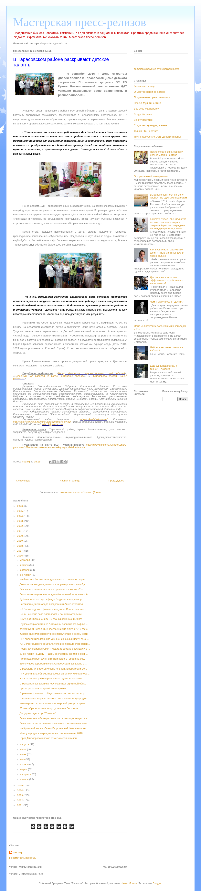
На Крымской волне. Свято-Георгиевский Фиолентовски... (53, 728)
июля (23, 749)
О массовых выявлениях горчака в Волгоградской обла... (53, 683)
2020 (20, 535)
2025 (20, 510)
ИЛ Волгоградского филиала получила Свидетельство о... (53, 609)
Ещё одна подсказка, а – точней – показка (164, 367)
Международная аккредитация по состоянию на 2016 (50, 733)
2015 (20, 785)
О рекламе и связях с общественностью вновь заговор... (53, 693)
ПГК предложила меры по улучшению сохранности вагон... (54, 638)
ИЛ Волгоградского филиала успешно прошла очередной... (54, 643)
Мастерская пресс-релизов (79, 22)
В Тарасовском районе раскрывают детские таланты (50, 678)
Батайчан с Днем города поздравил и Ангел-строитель (51, 604)
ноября (24, 565)
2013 (20, 795)
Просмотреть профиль (22, 857)
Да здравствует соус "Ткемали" (37, 713)
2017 (20, 550)
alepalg (17, 852)
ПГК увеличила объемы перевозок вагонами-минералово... (54, 673)
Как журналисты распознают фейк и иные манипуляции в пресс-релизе (167, 252)
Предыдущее (116, 480)
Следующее (23, 480)
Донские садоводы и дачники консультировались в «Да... (53, 584)
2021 (20, 530)
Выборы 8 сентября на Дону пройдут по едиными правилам (168, 196)
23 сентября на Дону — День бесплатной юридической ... (53, 653)
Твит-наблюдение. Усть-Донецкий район (158, 136)
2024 (20, 516)
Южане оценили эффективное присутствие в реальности (53, 633)
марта (24, 769)
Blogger (157, 883)
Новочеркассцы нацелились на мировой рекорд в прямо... (53, 703)
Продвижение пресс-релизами (152, 97)
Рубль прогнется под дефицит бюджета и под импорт (51, 599)
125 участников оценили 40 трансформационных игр (50, 618)
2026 (20, 506)
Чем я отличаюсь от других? (167, 301)
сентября (26, 574)
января (24, 779)
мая (23, 759)
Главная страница (69, 480)
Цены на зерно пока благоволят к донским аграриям (50, 614)
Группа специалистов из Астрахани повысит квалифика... (53, 624)
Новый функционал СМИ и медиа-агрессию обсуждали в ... (54, 648)
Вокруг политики (143, 119)
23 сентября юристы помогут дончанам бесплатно (49, 708)
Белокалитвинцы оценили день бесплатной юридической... (54, 594)
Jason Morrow (129, 883)
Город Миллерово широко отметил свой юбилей (91, 373)
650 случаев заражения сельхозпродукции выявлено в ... (53, 663)
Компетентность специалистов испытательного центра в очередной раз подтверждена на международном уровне (168, 224)
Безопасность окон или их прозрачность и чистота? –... (52, 589)
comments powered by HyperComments (156, 68)
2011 (20, 805)
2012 (20, 800)
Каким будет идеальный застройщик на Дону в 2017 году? (53, 628)
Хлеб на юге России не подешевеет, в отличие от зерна (52, 579)
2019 (20, 540)
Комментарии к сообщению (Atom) (80, 492)
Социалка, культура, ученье (150, 125)
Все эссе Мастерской (146, 108)
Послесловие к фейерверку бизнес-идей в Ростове (166, 153)
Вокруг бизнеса (143, 114)
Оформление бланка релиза (151, 176)
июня (23, 754)
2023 (20, 520)
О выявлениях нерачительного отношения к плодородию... (54, 698)
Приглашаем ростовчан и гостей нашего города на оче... (52, 658)
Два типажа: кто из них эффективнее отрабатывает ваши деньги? (166, 280)
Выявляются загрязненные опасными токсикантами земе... (54, 723)
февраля (26, 774)
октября (25, 569)
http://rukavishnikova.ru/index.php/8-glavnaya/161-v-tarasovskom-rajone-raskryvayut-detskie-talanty (70, 446)
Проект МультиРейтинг (147, 103)
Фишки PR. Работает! (146, 131)
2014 (20, 790)
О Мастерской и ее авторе (149, 91)
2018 (20, 545)
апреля (24, 764)
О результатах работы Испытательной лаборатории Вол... (53, 668)
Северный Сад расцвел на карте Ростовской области (49, 375)
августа (25, 744)
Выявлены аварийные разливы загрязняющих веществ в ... (54, 718)
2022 (20, 525)
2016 (20, 555)
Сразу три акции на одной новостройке (42, 688)
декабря (25, 559)
